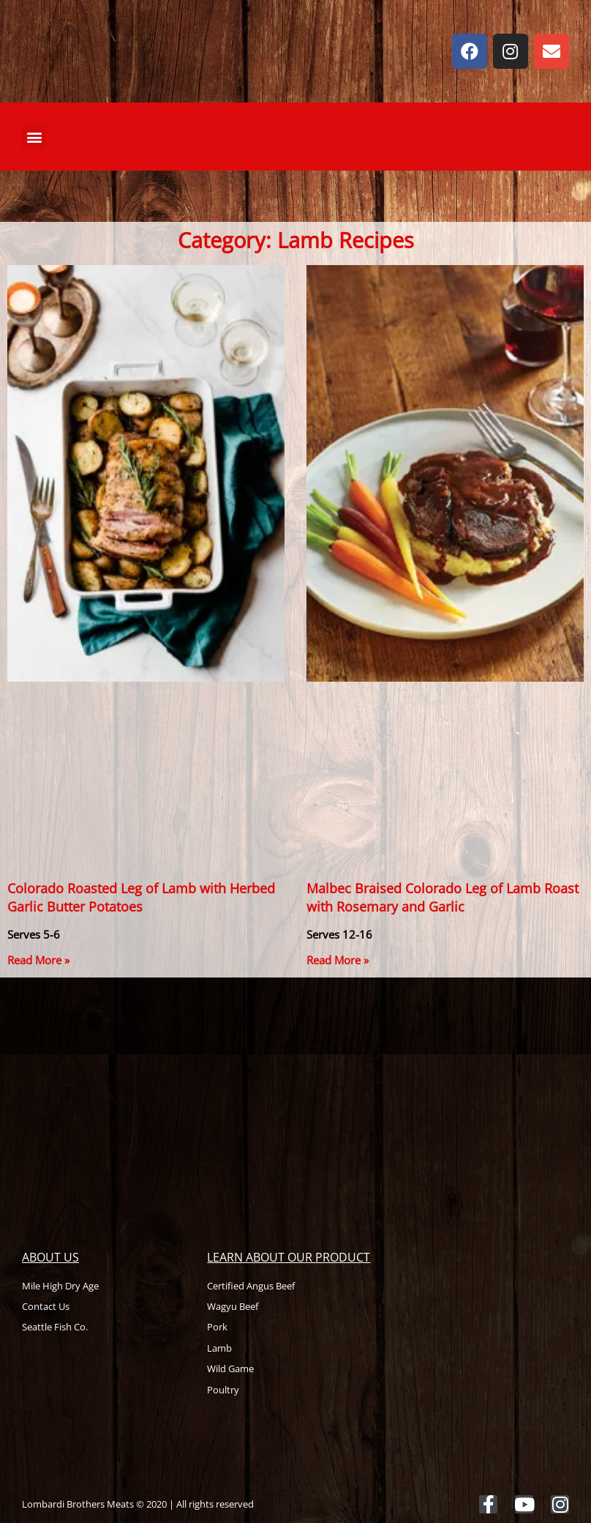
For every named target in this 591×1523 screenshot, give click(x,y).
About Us (50, 1257)
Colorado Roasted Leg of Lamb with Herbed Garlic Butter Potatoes (141, 897)
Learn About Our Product (288, 1257)
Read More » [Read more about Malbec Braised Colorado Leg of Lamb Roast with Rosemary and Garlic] (337, 960)
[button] (34, 136)
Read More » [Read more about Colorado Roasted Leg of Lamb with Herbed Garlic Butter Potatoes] (38, 960)
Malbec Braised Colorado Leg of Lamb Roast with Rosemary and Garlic (442, 897)
